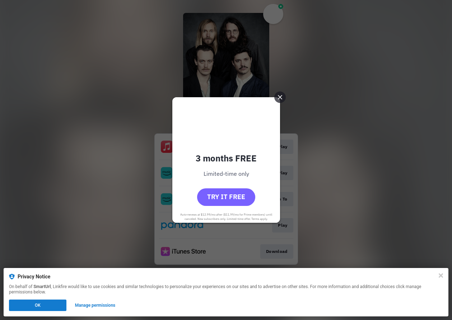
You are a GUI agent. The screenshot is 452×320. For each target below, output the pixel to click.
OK (38, 305)
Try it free (226, 197)
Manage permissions (95, 305)
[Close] (441, 275)
